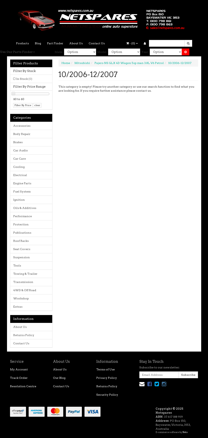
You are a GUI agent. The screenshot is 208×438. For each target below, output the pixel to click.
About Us (76, 43)
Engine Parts (22, 183)
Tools (17, 265)
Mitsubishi (82, 63)
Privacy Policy (106, 377)
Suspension (21, 257)
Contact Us (97, 43)
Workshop (21, 298)
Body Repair (21, 134)
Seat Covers (21, 249)
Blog (38, 43)
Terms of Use (105, 369)
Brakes (18, 142)
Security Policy (107, 394)
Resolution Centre (23, 386)
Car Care (19, 158)
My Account (19, 369)
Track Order (19, 377)
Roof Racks (21, 240)
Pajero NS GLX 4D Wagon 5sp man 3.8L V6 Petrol (129, 63)
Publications (22, 232)
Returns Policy (23, 335)
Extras (17, 306)
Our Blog (59, 377)
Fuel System (22, 191)
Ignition (19, 199)
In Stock (24, 78)
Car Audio (20, 150)
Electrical (20, 175)
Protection (21, 224)
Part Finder (55, 43)
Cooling (19, 166)
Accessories (21, 125)
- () (132, 43)
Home (65, 63)
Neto (185, 432)
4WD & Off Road (24, 290)
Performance (22, 216)
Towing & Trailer (25, 273)
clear (37, 105)
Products (22, 43)
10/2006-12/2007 (179, 63)
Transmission (23, 282)
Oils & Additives (24, 208)
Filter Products (25, 63)
